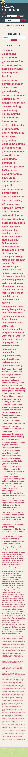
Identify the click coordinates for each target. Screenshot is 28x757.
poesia (6, 716)
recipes (13, 554)
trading (7, 631)
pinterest (12, 583)
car (11, 573)
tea (14, 611)
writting (18, 665)
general (10, 667)
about (11, 415)
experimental (7, 420)
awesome (20, 586)
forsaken (20, 689)
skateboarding (7, 500)
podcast (19, 569)
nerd (23, 643)
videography (15, 622)
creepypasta (19, 536)
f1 (9, 627)
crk (8, 704)
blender (14, 541)
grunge (20, 598)
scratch (6, 602)
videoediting (14, 627)
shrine (18, 565)
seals (21, 697)
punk (22, 260)
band (4, 450)
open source (11, 748)
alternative (12, 423)
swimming (10, 641)
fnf (9, 536)
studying (9, 556)
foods (20, 577)
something (20, 718)
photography (9, 80)
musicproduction (8, 695)
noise (21, 558)
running (8, 560)
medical (7, 643)
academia (4, 661)
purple (21, 667)
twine (22, 583)
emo (22, 222)
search (22, 647)
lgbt (23, 276)
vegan (6, 724)
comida (19, 293)
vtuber (21, 383)
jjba (14, 686)
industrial (6, 706)
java (24, 626)
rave (22, 739)
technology (14, 106)
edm (3, 649)
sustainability (4, 674)
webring (18, 727)
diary (5, 177)
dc (17, 638)
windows (5, 505)
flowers (5, 396)
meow (11, 552)
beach (9, 724)
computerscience (6, 618)
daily (22, 719)
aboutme (12, 312)
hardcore (8, 658)
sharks (7, 604)
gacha (16, 674)
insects (17, 635)
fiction (5, 243)
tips (20, 734)
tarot (23, 495)
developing (6, 725)
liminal (22, 691)
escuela (13, 629)
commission (16, 715)
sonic (20, 322)
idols (17, 707)
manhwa (14, 615)
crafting (20, 437)
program (19, 279)
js (13, 641)
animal (18, 695)
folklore (10, 706)
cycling (6, 682)
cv (7, 667)
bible (7, 656)
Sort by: (4, 16)
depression (14, 662)
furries (5, 448)
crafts (5, 211)
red (18, 737)
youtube (19, 166)
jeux (9, 725)
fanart (5, 319)
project (11, 391)
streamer (10, 739)
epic (19, 627)
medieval (21, 671)
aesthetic (7, 222)
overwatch (16, 724)
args (24, 618)
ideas (21, 649)
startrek (12, 694)
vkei (11, 548)
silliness (3, 722)
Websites (8, 6)
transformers (5, 606)
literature (7, 121)
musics (16, 721)
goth (16, 266)
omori (4, 588)
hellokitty (5, 579)
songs (18, 583)
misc (3, 600)
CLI (15, 751)
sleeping (17, 458)
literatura (14, 633)
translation (15, 618)
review (23, 685)
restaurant (22, 646)
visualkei (3, 721)
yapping (7, 677)
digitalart (6, 289)
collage (18, 592)
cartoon (11, 503)
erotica (12, 685)
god (3, 598)
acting (17, 611)
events (9, 464)
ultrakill (11, 703)
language (15, 407)
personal (7, 65)
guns (10, 686)
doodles (3, 713)
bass (10, 722)
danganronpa (14, 562)
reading (6, 102)
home (9, 554)
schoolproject (12, 683)
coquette (11, 510)
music (9, 50)
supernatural (5, 629)
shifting (21, 722)
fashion (6, 76)
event (12, 620)
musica (6, 110)
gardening (8, 189)
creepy (23, 615)
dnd (14, 289)
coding (6, 95)
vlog (21, 617)
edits (7, 737)
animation (17, 83)
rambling (20, 715)
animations (19, 503)
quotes (17, 679)
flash (8, 620)
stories (5, 246)
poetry (16, 102)
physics (17, 420)
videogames (9, 53)
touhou (14, 515)
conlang (9, 691)
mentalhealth (7, 486)
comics (6, 83)
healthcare (13, 652)
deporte (21, 600)
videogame (8, 143)
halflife (3, 724)
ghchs (4, 498)
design (6, 87)
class (10, 692)
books (5, 72)
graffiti (3, 676)
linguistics (13, 474)
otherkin (13, 647)
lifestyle (14, 309)
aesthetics (14, 359)
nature (14, 132)
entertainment (9, 322)
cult (19, 724)
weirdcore (6, 385)
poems (22, 479)
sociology (12, 653)
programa (4, 667)
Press (6, 754)
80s (10, 602)
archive (6, 283)
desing (24, 722)
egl (8, 665)
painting (6, 256)
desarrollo (14, 739)
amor (3, 552)
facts (23, 718)
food (21, 61)
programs (12, 688)
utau (16, 577)
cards (3, 692)
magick (3, 716)
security (11, 527)
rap (14, 486)
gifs (16, 550)
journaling (11, 253)
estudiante (23, 650)
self (11, 734)
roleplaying (15, 534)
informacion (8, 685)
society (14, 679)
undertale (6, 404)
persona (18, 629)
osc (7, 531)
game (5, 91)
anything (5, 445)
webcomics (8, 336)
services (17, 617)
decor (18, 698)
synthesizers (4, 700)
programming (10, 57)
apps (20, 474)
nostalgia (7, 207)
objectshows (6, 546)
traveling (11, 543)
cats (4, 68)
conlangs (21, 727)
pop (21, 626)
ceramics (12, 677)
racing (10, 656)
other (19, 456)
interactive (6, 517)
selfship (18, 694)
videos (14, 192)
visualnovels (7, 493)
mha (24, 724)
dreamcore (10, 550)
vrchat (16, 710)
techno (20, 636)
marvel (16, 500)
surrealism (4, 644)
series (20, 289)
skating (23, 629)
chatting (22, 644)
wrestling (13, 569)
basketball (17, 369)
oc (10, 200)
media (5, 226)
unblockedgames (16, 700)
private (8, 736)
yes (19, 633)
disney (3, 697)
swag (18, 567)
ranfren (3, 734)
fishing (18, 650)
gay (4, 369)
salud (21, 635)
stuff (4, 240)
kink (9, 727)
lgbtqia (21, 640)
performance (14, 695)
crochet (15, 260)
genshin (5, 474)
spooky (13, 718)
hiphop (19, 554)
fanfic (16, 488)
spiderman (7, 697)
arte (13, 95)
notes (12, 689)
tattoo (20, 685)
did (14, 664)
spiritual (20, 731)
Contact (21, 754)
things (4, 594)
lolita (16, 600)
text (8, 655)
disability (3, 710)
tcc (24, 641)
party (3, 712)
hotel (13, 733)
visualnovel (9, 661)
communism (18, 560)
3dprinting (8, 638)
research (14, 442)
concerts (17, 686)
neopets (3, 718)
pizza (19, 519)
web (16, 151)
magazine (7, 679)
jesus (3, 611)
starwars (18, 608)
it (12, 375)
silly (16, 240)
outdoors (5, 583)
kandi (7, 646)
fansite (4, 543)
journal (19, 215)
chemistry (8, 611)
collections (20, 728)
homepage (17, 647)
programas (20, 641)
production (15, 575)
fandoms (18, 415)
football (6, 260)
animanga (10, 649)
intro (4, 515)
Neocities (5, 748)
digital (4, 423)
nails (21, 686)
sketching (15, 656)
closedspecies (16, 661)
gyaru (13, 517)
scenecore (5, 569)
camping (6, 692)
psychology (8, 279)
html (21, 132)
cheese (18, 722)
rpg (4, 316)
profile (14, 461)
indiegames (6, 558)
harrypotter (22, 683)
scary (13, 668)
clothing (5, 402)
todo (23, 728)
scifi (17, 250)
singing (11, 431)
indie (4, 312)
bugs (17, 439)
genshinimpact (18, 673)
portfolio (7, 98)
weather (14, 638)
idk (10, 185)
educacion (18, 375)
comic (5, 192)
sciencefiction (15, 670)
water (24, 677)
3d (13, 263)
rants (20, 676)
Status (11, 754)
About (6, 751)
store (10, 604)
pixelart (20, 273)
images (12, 617)
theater (22, 611)
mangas (6, 676)
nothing (21, 423)
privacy (12, 565)
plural (12, 659)
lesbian (4, 592)
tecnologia (14, 445)
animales (4, 652)
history (6, 113)
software (6, 273)
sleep (4, 458)
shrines (3, 694)
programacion (10, 128)
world (3, 650)
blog (10, 68)
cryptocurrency (5, 686)
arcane (3, 733)
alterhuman (8, 671)
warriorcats (5, 624)
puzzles (21, 517)
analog (19, 662)
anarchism (11, 592)
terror (11, 700)
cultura (16, 653)
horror (14, 87)
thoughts (17, 393)
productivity (4, 737)
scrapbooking (22, 688)
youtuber (3, 709)
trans (16, 299)
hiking (12, 505)
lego (17, 624)
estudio (16, 685)
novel (11, 606)
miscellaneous (21, 725)
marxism (23, 712)
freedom (12, 646)
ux (19, 680)
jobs (5, 719)
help (10, 615)
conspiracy (4, 655)
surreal (9, 668)
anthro (18, 725)
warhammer (16, 728)
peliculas (22, 552)
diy (3, 276)
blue (14, 606)
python (10, 488)
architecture (7, 393)
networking (17, 668)
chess (8, 515)
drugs (21, 668)
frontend (7, 713)
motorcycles (6, 728)
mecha (16, 737)
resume (16, 464)
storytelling (20, 391)
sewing (12, 349)
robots (14, 507)
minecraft (15, 147)
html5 (4, 431)
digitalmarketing (17, 655)
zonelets (21, 550)
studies (16, 730)
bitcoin (3, 613)
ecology (14, 640)
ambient (20, 670)
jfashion (17, 543)
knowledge (18, 664)
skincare (12, 643)
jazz (8, 608)
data (3, 539)
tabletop (20, 631)
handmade (18, 697)
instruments (20, 736)
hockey (22, 652)
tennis (18, 658)
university (12, 673)
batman (3, 680)
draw (3, 631)
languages (7, 342)
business (15, 226)
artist (13, 283)
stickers (4, 608)
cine (16, 594)
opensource (5, 636)
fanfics (17, 712)
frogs (18, 667)
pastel (23, 627)
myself (4, 548)
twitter (22, 703)
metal (15, 296)
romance (15, 479)
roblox (6, 125)
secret (7, 739)
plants (5, 326)
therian (10, 635)
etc (3, 253)
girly (16, 636)
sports (6, 132)
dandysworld (7, 712)
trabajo (22, 733)
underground (8, 731)
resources (13, 539)
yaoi (4, 464)
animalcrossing (12, 712)
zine (12, 536)
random (19, 189)
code (11, 326)
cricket (6, 647)
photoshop (3, 731)
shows (5, 286)
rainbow (22, 724)
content (3, 701)
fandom (14, 211)
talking (10, 682)
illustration (8, 181)
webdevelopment (8, 491)
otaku (17, 682)
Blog (18, 751)
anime (14, 61)
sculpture (17, 659)
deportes (5, 522)
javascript (20, 336)
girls (3, 604)
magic (13, 404)
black (12, 725)
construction (5, 615)
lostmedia (18, 703)
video (12, 177)
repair (20, 713)
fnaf (20, 372)
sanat (21, 698)
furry (16, 98)
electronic (14, 596)
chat (10, 418)
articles (3, 695)
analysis (4, 656)
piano (22, 546)
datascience (14, 722)
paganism (21, 707)
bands (12, 658)
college (20, 613)
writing (17, 65)
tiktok (3, 638)
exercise (12, 710)
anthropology (12, 676)
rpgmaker (17, 680)
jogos (22, 534)
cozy (10, 624)
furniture (7, 670)
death (8, 573)
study (18, 355)
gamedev (7, 151)
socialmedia (6, 581)
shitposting (4, 662)
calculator (7, 715)
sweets (18, 716)
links (4, 531)
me (12, 293)
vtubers (14, 609)
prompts (14, 719)
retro (5, 155)
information (15, 402)
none (21, 575)
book (18, 412)
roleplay (19, 332)
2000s (5, 170)
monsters (21, 638)
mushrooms (17, 734)
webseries (22, 679)
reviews (6, 362)
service (3, 658)
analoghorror (4, 691)
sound (3, 646)
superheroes (4, 689)
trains (7, 613)
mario (9, 609)
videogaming (5, 659)
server (7, 683)
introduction (17, 548)
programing (9, 140)
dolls (20, 461)
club (12, 728)
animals (16, 113)
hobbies (19, 396)
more (22, 721)
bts (11, 613)
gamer (3, 633)
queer (10, 204)
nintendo (17, 410)
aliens (11, 495)
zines (4, 349)
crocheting (17, 683)
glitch (3, 679)
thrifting (23, 664)
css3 (13, 704)
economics (4, 641)
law (7, 552)
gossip (23, 734)
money (15, 426)
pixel (13, 546)
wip (12, 439)
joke (6, 718)
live (21, 692)
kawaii (17, 207)
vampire (3, 698)
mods (19, 674)
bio (19, 507)
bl (22, 596)
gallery (4, 527)
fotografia (15, 613)
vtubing (3, 719)
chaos (10, 704)
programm (8, 719)
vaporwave (18, 399)
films (15, 230)
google (10, 701)
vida (20, 706)
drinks (6, 734)
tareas (3, 725)
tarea (3, 727)
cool (20, 312)
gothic (22, 500)
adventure (6, 534)
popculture (14, 531)
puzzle (8, 483)
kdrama (18, 652)
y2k (4, 204)
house (6, 701)
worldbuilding (15, 219)
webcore (15, 362)
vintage (5, 377)
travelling (17, 588)
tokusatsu (4, 736)
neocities (18, 692)
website (13, 243)
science (6, 136)
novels (4, 550)
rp (18, 539)
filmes (3, 626)
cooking (17, 200)
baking (19, 256)
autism (13, 456)
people (16, 641)
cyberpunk (7, 365)
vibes (11, 727)
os (10, 697)
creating (13, 691)
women (14, 667)
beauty (9, 369)
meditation (22, 695)
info (16, 431)
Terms (15, 754)
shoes (18, 644)
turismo (11, 655)
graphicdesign (9, 306)
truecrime (9, 640)
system (10, 471)
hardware (4, 635)
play (9, 694)
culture (5, 250)
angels (16, 643)
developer (20, 486)
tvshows (18, 448)
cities (16, 736)
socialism (4, 640)
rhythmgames (17, 704)
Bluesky (22, 748)
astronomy (6, 426)
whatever (4, 622)
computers (8, 162)
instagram (13, 697)
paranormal (6, 565)
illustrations (18, 691)
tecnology (12, 730)
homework (4, 665)
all (16, 469)
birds (17, 434)
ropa (3, 647)
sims (20, 712)
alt (2, 602)
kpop (14, 110)
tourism (7, 653)
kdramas (14, 692)
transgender (13, 476)
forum (23, 636)
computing (19, 609)
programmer (15, 626)
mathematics (14, 522)
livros (14, 649)
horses (9, 622)
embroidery (11, 715)
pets (20, 385)
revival (8, 700)
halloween (20, 656)
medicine (19, 510)
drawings (11, 498)
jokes (24, 727)
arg (17, 204)
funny (22, 309)
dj (10, 629)
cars (16, 222)
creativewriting (14, 709)
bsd (11, 644)
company (16, 688)
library (3, 670)
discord (5, 388)
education (8, 117)
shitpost (7, 698)
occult (11, 448)
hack (10, 728)
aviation (3, 671)
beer (13, 737)
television (6, 461)
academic (4, 673)
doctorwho (13, 736)
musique (14, 727)
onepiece (21, 682)
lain (19, 469)
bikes (22, 694)
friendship (4, 664)
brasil (12, 600)
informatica (20, 388)
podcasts (11, 636)
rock (16, 342)
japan (19, 404)
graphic (20, 571)
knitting (5, 469)
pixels (20, 512)
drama (3, 643)
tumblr (20, 618)
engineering (8, 355)
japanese (6, 442)
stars (3, 562)
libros (12, 558)
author (17, 649)
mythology (6, 541)
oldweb (14, 385)
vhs (9, 647)
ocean (17, 546)
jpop (14, 608)
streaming (20, 316)
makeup (6, 293)
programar (9, 626)
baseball (4, 620)
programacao (13, 665)
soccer (12, 377)
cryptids (20, 677)
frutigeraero (6, 479)
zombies (9, 730)
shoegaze (13, 701)
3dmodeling (6, 596)
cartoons (15, 170)
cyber (13, 624)
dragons (12, 524)
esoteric (3, 685)
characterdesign (8, 529)
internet (6, 196)
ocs (22, 102)
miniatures (16, 731)
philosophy (17, 125)
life (10, 155)
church (21, 700)
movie (9, 399)
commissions (13, 276)
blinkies (5, 429)
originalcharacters (10, 372)
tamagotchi (13, 721)
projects (5, 456)
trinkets (15, 644)
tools (18, 604)
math (10, 240)
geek (19, 721)
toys (20, 483)
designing (5, 590)
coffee (4, 391)
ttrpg (17, 345)
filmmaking (12, 586)
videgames (16, 733)
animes (13, 481)
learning (6, 233)
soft (10, 680)
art (3, 50)
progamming (6, 571)
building (3, 683)
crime (6, 704)
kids (6, 694)
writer (22, 680)
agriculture (21, 737)
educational (19, 590)
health (18, 236)
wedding (9, 662)
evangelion (14, 707)
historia (12, 631)
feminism (5, 586)
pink (18, 181)
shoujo (15, 725)
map (10, 737)
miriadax (10, 698)
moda (9, 458)
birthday (18, 529)
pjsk (16, 558)
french (15, 694)
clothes (13, 319)
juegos (22, 442)
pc (12, 611)
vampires (20, 471)
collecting (5, 481)
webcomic (8, 215)
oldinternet (6, 727)
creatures (14, 716)
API (22, 751)
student (21, 594)
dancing (20, 493)
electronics (8, 345)
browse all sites (15, 28)
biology (12, 396)
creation (3, 668)
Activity (5, 13)
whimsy (23, 604)
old (17, 606)
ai (23, 196)
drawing (14, 91)
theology (16, 677)
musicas (6, 730)
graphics (6, 263)
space (11, 236)
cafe (11, 608)
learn (6, 649)
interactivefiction (12, 713)
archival (9, 734)
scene (11, 332)
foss (9, 674)
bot (12, 686)
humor (13, 519)
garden (14, 682)
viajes (17, 713)
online (21, 531)
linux (5, 200)
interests (5, 466)
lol (8, 548)
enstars (9, 650)
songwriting (12, 724)
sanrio (19, 286)
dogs (5, 185)
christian (22, 665)
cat (13, 256)
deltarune (15, 380)
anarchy (17, 676)
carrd (4, 512)
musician (6, 733)
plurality (4, 617)
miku (13, 635)
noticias (14, 698)
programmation (8, 709)
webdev (14, 602)
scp (11, 719)
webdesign (6, 375)
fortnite (21, 515)
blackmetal (3, 739)
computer (6, 380)
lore (21, 407)
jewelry (22, 581)
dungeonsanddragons (21, 730)
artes (20, 653)
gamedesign (6, 507)
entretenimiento (8, 721)
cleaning (14, 650)
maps (8, 644)
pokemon (7, 166)
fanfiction (7, 230)
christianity (12, 567)
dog (8, 512)
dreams (5, 476)
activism (5, 567)
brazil (12, 664)
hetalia (3, 715)
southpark (8, 633)
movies (18, 68)
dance (20, 283)
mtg (9, 703)
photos (5, 383)
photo (4, 471)
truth (13, 680)
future (3, 706)
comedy (6, 339)
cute (4, 106)
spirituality (13, 383)
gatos (18, 466)
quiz (19, 709)
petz (9, 659)
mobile (8, 673)
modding (14, 512)
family (17, 505)
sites (10, 670)
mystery (20, 524)
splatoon (15, 483)
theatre (10, 450)
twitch (4, 554)
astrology (20, 481)
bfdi (7, 562)
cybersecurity (8, 434)
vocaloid (15, 233)
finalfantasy (7, 722)
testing (5, 418)
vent (7, 600)
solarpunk (10, 733)
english (5, 503)
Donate (11, 751)
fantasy (17, 174)
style (14, 556)
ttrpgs (4, 412)
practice (7, 680)
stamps (5, 510)
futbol (12, 466)
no (7, 539)
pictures (15, 579)
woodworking (19, 739)
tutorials (3, 677)
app (7, 495)
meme (4, 488)
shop (4, 399)
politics (20, 143)
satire (7, 710)
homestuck (8, 266)
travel (5, 147)
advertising (9, 707)
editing (5, 309)
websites (13, 429)
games (6, 61)
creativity (7, 296)
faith (19, 733)
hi (9, 646)
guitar (20, 329)
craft (10, 579)
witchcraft (6, 439)
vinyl (9, 710)
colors (21, 661)
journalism (6, 519)
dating (22, 710)
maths (7, 598)
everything (16, 339)
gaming (14, 72)
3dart (11, 679)
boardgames (6, 575)
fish (15, 471)
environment (20, 602)
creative (11, 412)
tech (14, 136)
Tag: (3, 20)
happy (3, 728)
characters (7, 299)
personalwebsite (9, 437)
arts (12, 250)
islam (16, 718)
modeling (17, 646)
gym (14, 493)
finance (17, 450)
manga (21, 95)
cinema (6, 269)
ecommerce (15, 581)
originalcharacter (15, 706)
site (21, 434)
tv (23, 207)
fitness (5, 415)
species (7, 688)
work (13, 469)
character (16, 689)
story (4, 332)
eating (8, 664)
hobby (4, 536)
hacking (18, 365)
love (22, 151)
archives (3, 688)
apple (15, 703)
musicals (21, 541)
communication (4, 703)
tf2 (13, 560)
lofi (10, 736)
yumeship (17, 701)
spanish (11, 577)
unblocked (21, 606)
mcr (15, 620)
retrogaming (5, 627)
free (3, 495)
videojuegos (9, 159)
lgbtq (20, 306)
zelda (19, 710)
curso (20, 659)
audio (16, 552)
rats (7, 668)
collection (19, 620)
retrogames (13, 671)
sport (12, 286)
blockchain (23, 674)
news (4, 236)
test (4, 219)
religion (6, 303)
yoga (8, 617)
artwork (3, 653)
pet (24, 739)
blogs (11, 388)
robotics (5, 577)
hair (17, 671)
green (17, 640)
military (21, 716)
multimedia (22, 624)
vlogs (21, 709)
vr (9, 469)
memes (16, 196)
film (17, 117)
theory (9, 689)
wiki (3, 483)
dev (19, 596)
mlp (11, 410)
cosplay (5, 410)
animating (10, 716)
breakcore (20, 556)
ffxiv (3, 556)
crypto (21, 429)
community (8, 352)
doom (19, 615)
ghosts (3, 682)
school (17, 155)
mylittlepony (4, 707)
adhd (23, 713)
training (22, 704)
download (12, 731)
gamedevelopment (10, 453)
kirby (6, 650)
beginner (23, 731)
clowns (15, 604)
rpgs (3, 573)
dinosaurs (13, 598)
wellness (12, 674)
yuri (23, 529)
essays (17, 495)
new (24, 707)
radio (15, 418)
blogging (7, 174)
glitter (3, 730)
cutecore (14, 246)
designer (9, 718)
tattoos (19, 643)
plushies (14, 571)
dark (3, 560)
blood (3, 704)
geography (10, 594)
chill (15, 658)
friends (10, 316)
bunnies (16, 573)
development (9, 329)
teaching (5, 524)
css (14, 273)
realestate (4, 609)
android (12, 590)
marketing (15, 269)
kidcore (8, 652)
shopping (6, 407)
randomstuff (18, 719)
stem (13, 734)
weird (5, 359)
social (18, 377)
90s (22, 250)
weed (16, 631)
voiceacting (22, 701)
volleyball (10, 588)
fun (15, 121)
